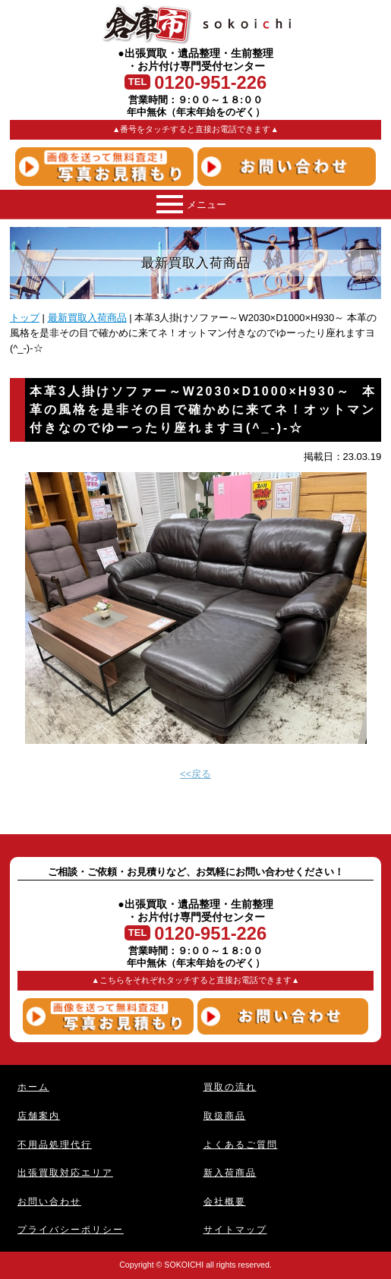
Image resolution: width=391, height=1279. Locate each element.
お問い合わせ (49, 1201)
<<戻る (195, 774)
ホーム (33, 1087)
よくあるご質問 (240, 1144)
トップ (24, 317)
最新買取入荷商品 (87, 317)
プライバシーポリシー (70, 1229)
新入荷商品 (230, 1172)
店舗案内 (38, 1115)
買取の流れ (230, 1087)
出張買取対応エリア (65, 1172)
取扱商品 (224, 1115)
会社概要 (224, 1201)
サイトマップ (235, 1229)
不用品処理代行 (54, 1144)
